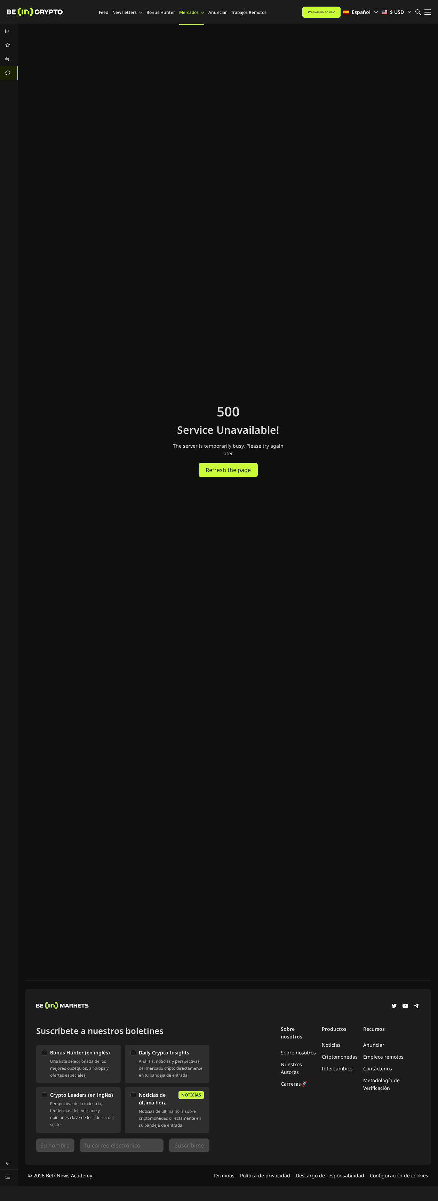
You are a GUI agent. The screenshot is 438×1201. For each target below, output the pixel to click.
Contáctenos (377, 1068)
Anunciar (217, 12)
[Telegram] (416, 1006)
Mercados (191, 12)
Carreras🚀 (294, 1083)
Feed (103, 12)
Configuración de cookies (399, 1175)
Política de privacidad (265, 1175)
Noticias (331, 1045)
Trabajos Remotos (248, 12)
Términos (223, 1175)
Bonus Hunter (160, 12)
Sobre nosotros (298, 1052)
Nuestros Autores (291, 1068)
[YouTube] (405, 1006)
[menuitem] (9, 31)
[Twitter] (394, 1006)
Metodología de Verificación (381, 1084)
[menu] (9, 52)
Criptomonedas (340, 1056)
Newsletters (127, 12)
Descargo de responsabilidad (330, 1175)
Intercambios (337, 1068)
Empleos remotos (383, 1056)
